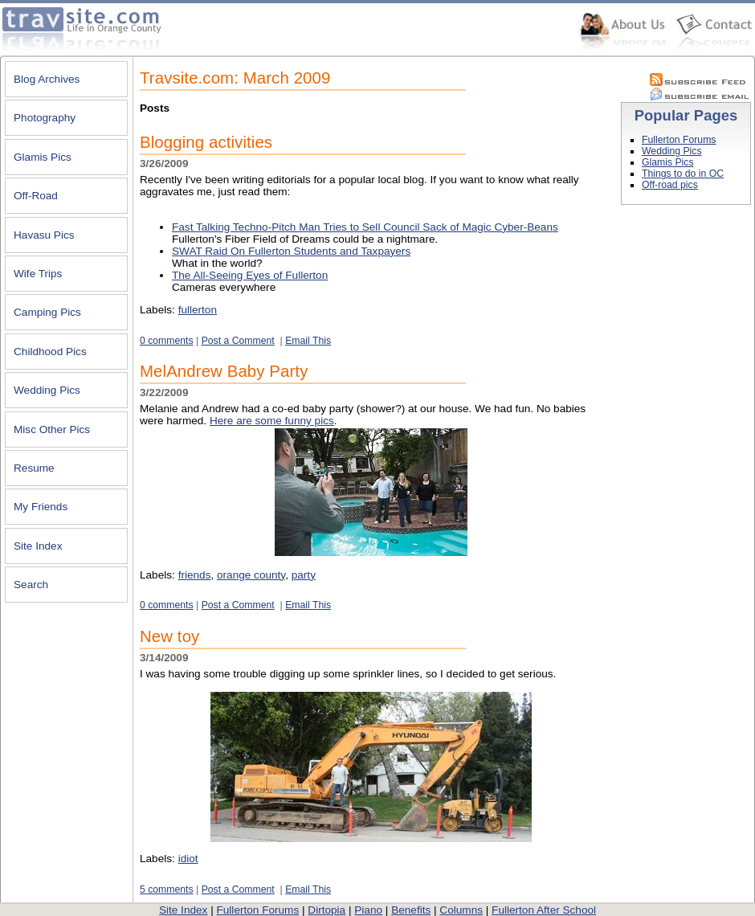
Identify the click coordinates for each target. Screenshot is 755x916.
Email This (308, 340)
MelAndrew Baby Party (224, 371)
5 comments (167, 889)
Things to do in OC (683, 173)
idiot (188, 859)
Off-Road (36, 196)
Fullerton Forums (679, 139)
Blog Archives (47, 79)
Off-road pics (670, 184)
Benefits (411, 910)
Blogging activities (206, 142)
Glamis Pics (42, 157)
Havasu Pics (44, 235)
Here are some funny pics (272, 421)
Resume (34, 468)
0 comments (167, 340)
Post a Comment (238, 340)
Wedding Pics (47, 390)
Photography (45, 118)
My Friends (40, 507)
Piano (368, 910)
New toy (169, 636)
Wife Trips (38, 274)
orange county (251, 575)
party (304, 575)
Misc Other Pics (52, 429)
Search (31, 585)
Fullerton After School (544, 910)
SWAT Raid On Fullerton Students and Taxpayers (291, 251)
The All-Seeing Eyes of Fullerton (250, 275)
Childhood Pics (50, 352)
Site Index (38, 546)
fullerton (197, 310)
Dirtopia (326, 910)
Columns (461, 910)
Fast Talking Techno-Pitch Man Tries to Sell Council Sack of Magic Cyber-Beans (365, 227)
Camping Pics (47, 312)
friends (194, 575)
